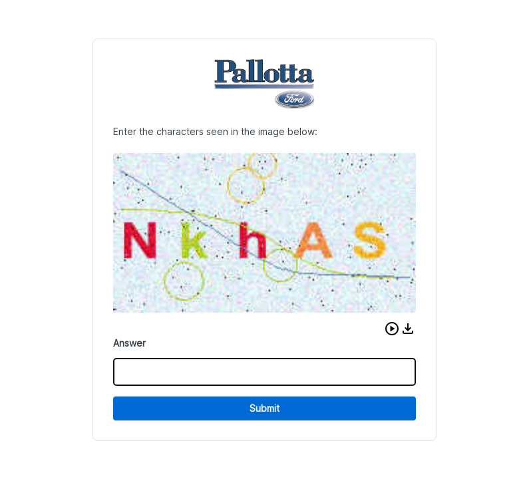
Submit (264, 408)
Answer (129, 343)
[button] (392, 329)
